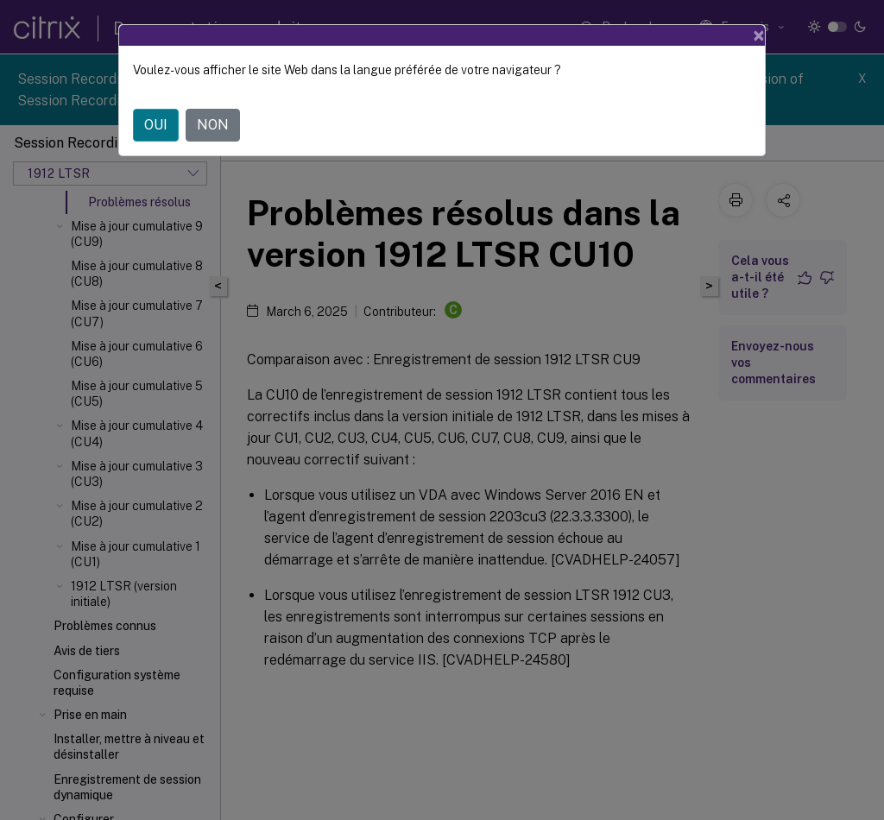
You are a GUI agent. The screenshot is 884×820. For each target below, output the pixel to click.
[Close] (759, 35)
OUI (155, 125)
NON (213, 125)
